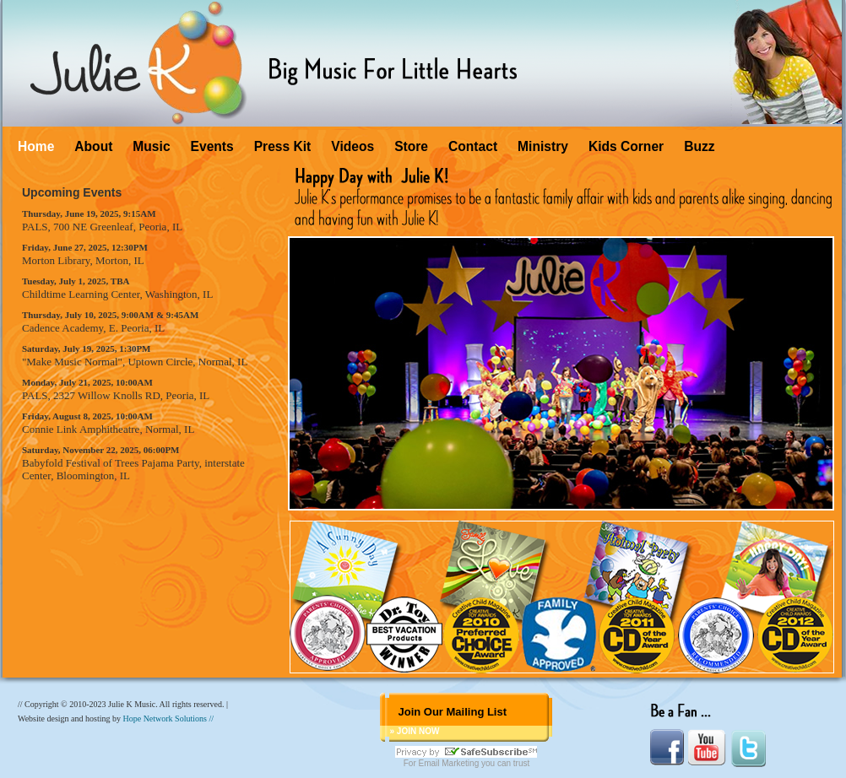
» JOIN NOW (414, 731)
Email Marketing (449, 763)
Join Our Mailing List (452, 711)
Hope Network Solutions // (168, 718)
